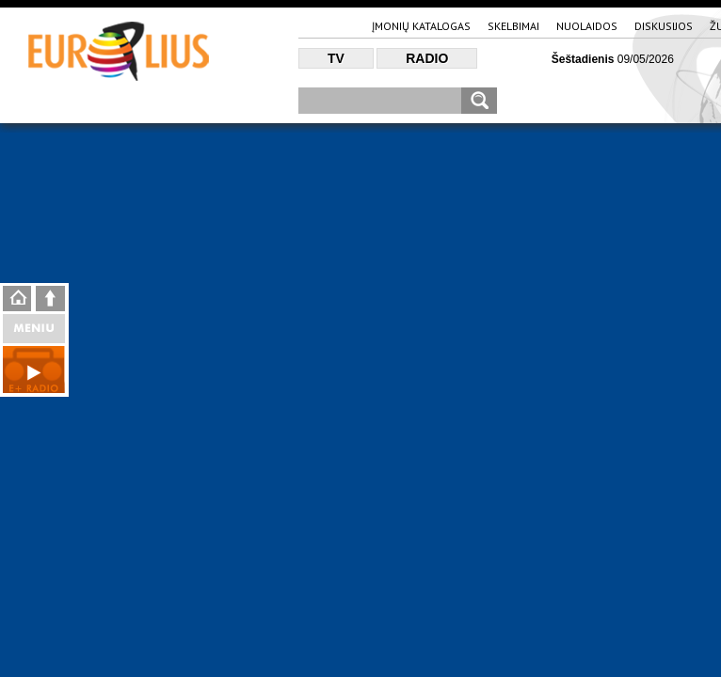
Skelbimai (513, 26)
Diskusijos (663, 26)
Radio (427, 58)
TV (336, 58)
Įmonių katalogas (421, 26)
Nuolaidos (586, 26)
